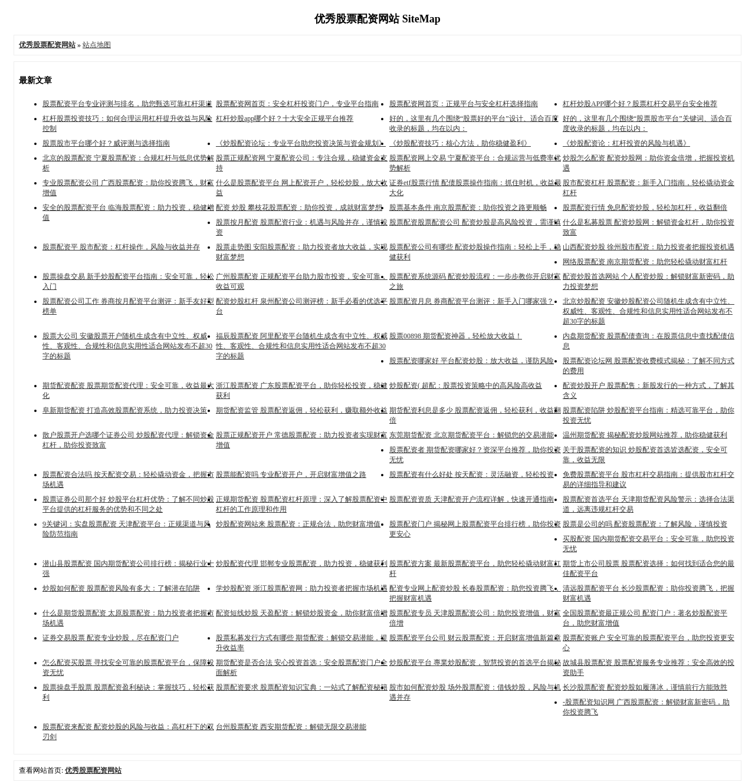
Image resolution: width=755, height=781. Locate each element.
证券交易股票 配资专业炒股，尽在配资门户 (110, 638)
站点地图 (97, 45)
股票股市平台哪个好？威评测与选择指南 (106, 143)
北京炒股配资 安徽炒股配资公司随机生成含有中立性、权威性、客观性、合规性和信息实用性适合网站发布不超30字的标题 (648, 311)
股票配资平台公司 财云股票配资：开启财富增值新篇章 (475, 638)
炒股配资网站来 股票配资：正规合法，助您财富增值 (298, 524)
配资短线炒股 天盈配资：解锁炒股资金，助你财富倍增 (302, 613)
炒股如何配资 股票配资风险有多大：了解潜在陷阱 (121, 588)
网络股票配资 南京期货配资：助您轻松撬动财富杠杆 (645, 262)
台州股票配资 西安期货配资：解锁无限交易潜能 (291, 727)
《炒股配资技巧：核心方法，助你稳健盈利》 (460, 143)
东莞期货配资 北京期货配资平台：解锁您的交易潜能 (471, 435)
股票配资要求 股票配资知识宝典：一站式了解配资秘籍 (302, 687)
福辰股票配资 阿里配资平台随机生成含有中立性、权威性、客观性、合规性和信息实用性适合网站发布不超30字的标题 (302, 346)
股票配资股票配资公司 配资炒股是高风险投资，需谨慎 (475, 222)
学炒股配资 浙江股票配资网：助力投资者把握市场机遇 (302, 588)
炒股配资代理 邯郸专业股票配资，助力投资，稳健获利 (302, 563)
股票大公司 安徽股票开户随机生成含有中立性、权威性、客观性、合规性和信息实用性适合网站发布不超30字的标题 (127, 346)
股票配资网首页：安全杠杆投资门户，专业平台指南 (297, 104)
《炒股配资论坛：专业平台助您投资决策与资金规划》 (301, 143)
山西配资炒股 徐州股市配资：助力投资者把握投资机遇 (648, 247)
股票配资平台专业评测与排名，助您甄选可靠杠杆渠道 (127, 104)
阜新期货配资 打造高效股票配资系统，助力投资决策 (124, 410)
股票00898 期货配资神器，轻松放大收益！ (455, 336)
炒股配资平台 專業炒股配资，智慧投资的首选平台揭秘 (475, 662)
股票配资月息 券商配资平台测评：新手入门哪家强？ (471, 301)
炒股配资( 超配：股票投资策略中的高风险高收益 (465, 385)
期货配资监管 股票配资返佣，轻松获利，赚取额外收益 (302, 410)
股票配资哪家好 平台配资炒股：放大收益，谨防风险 (471, 361)
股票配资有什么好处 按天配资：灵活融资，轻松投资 (471, 474)
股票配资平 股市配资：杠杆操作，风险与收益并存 (121, 247)
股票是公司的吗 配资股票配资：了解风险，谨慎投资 (645, 524)
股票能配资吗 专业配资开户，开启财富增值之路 (291, 474)
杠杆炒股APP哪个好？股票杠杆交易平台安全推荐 (640, 104)
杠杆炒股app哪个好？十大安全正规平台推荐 (284, 118)
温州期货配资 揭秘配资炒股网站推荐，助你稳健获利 (645, 435)
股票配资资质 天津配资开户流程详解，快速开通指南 (471, 499)
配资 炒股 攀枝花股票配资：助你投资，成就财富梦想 (299, 207)
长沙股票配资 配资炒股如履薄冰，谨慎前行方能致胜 (645, 687)
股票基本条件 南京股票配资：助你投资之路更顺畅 (468, 207)
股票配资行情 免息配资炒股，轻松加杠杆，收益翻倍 (645, 207)
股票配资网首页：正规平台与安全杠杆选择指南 (463, 104)
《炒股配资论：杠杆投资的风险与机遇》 (626, 143)
